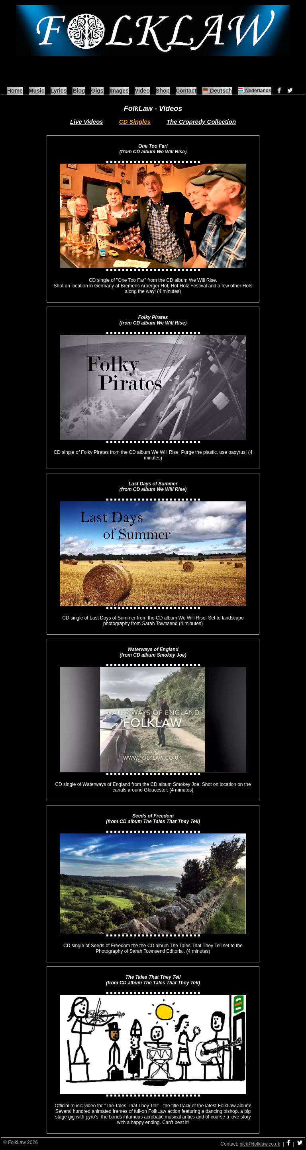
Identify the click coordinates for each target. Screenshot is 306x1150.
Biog (79, 90)
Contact (186, 90)
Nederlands (254, 90)
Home (15, 90)
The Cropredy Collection (201, 121)
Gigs (97, 90)
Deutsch (217, 90)
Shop (163, 90)
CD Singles (135, 121)
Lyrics (59, 90)
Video (142, 90)
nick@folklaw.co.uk (259, 1144)
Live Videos (86, 121)
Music (37, 90)
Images (119, 90)
